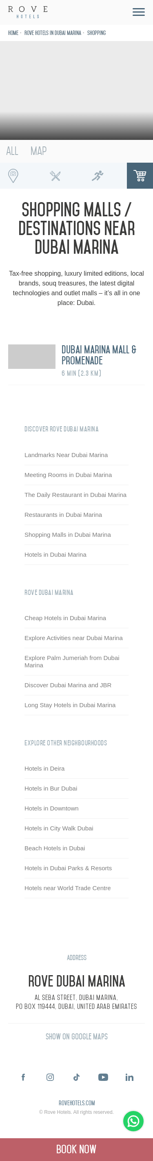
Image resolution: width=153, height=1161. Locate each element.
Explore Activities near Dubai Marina (73, 637)
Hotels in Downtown (51, 808)
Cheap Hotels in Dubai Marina (65, 617)
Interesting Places (13, 176)
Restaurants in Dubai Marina (63, 514)
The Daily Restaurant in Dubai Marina (75, 494)
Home (13, 33)
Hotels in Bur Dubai (50, 788)
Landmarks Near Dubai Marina (66, 454)
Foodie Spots (55, 176)
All (12, 151)
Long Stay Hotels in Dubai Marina (69, 704)
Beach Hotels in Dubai (54, 848)
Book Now (76, 1149)
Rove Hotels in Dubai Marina (52, 33)
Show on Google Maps (77, 1036)
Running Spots (97, 176)
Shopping (96, 33)
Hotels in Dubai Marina (55, 554)
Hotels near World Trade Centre (67, 887)
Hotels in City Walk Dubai (58, 828)
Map (39, 151)
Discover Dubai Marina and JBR (67, 685)
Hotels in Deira (44, 768)
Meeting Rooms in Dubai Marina (68, 474)
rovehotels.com (77, 1103)
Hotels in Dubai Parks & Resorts (68, 868)
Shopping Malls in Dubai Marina (67, 534)
